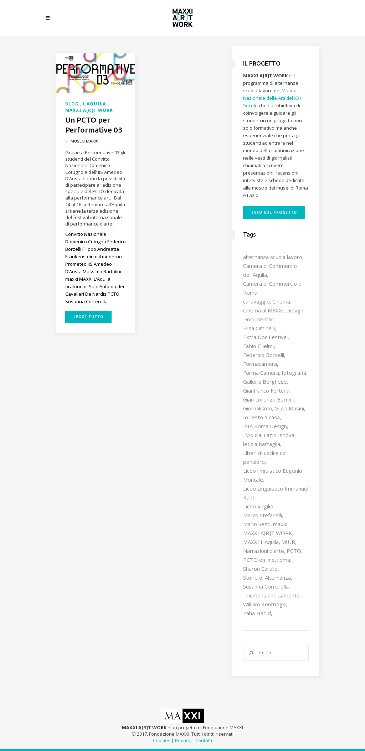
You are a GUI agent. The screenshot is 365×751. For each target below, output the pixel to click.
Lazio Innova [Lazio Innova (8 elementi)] (279, 435)
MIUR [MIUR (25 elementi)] (288, 541)
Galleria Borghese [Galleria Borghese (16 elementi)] (265, 381)
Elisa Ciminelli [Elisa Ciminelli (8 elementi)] (259, 328)
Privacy (183, 740)
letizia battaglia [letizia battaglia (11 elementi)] (261, 443)
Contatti (203, 740)
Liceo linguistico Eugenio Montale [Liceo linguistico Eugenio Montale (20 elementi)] (272, 475)
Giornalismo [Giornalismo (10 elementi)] (257, 408)
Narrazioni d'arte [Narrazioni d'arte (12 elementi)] (263, 550)
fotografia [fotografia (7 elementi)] (294, 372)
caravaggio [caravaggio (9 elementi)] (256, 301)
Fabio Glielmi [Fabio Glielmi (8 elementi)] (258, 345)
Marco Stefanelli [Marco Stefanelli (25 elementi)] (262, 515)
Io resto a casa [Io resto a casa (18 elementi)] (261, 417)
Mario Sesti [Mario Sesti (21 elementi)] (257, 524)
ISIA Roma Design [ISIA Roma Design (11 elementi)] (265, 426)
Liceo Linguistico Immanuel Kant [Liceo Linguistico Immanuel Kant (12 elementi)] (275, 493)
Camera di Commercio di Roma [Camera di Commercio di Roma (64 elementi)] (273, 288)
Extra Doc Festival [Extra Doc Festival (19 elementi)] (265, 337)
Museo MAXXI (84, 141)
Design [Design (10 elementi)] (294, 310)
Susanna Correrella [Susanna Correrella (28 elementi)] (266, 586)
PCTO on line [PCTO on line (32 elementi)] (259, 559)
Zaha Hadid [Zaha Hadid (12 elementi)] (257, 613)
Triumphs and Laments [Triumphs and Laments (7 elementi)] (271, 595)
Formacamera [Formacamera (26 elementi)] (260, 363)
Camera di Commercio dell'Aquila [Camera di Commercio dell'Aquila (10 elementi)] (270, 270)
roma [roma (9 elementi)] (283, 559)
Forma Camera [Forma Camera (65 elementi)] (261, 372)
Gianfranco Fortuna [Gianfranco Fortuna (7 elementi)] (266, 390)
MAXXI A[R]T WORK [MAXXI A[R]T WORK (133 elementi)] (267, 533)
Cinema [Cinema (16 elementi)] (281, 301)
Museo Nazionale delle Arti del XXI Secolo (272, 98)
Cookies (161, 740)
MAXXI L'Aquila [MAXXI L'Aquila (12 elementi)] (261, 541)
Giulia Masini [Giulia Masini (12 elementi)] (289, 408)
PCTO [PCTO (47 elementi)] (294, 550)
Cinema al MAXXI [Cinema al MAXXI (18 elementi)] (263, 310)
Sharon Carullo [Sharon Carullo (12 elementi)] (260, 568)
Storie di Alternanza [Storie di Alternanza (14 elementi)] (267, 577)
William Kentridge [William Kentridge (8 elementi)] (264, 604)
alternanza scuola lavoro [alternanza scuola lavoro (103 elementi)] (272, 256)
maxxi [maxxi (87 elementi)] (280, 524)
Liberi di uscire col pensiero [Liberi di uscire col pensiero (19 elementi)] (265, 457)
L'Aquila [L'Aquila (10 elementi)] (252, 435)
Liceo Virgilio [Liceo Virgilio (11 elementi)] (258, 506)
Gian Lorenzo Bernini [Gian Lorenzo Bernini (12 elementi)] (268, 399)
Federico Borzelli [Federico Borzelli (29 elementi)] (263, 354)
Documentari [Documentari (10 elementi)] (258, 319)
